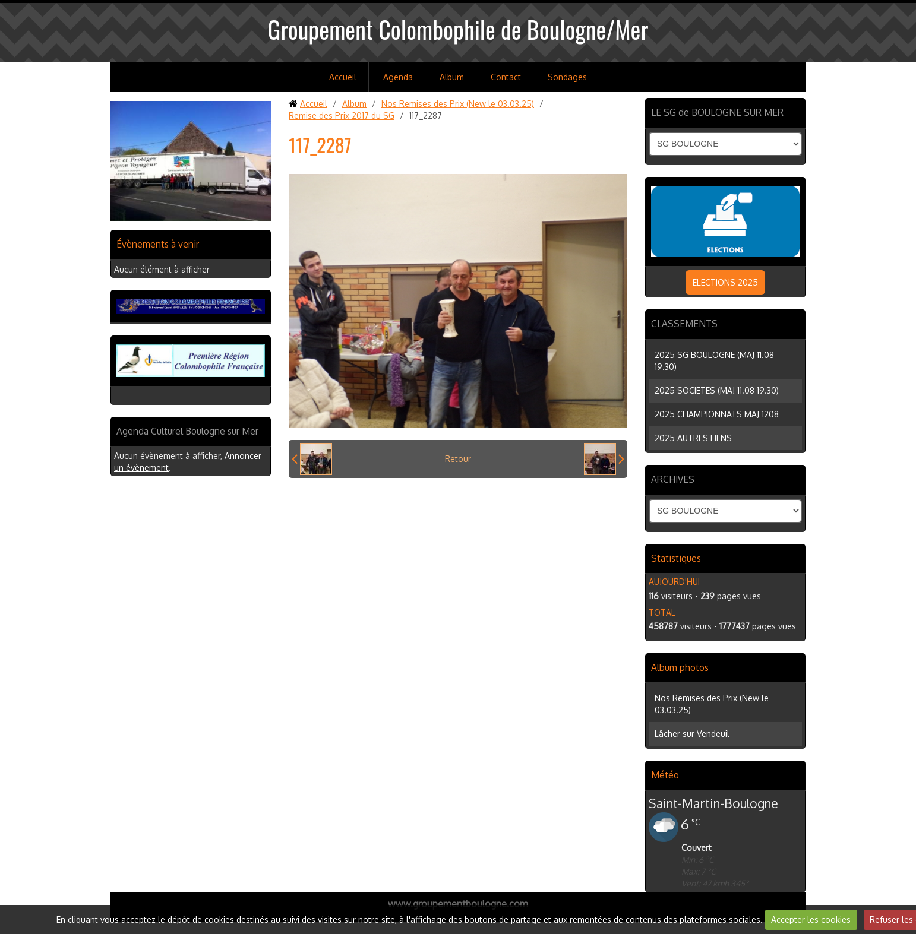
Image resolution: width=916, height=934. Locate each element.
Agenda (398, 77)
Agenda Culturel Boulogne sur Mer (187, 431)
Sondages (567, 77)
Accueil (342, 77)
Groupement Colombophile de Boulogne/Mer (458, 29)
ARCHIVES (672, 479)
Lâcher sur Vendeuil (692, 734)
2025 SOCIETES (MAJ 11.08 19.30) (717, 390)
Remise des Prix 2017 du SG (341, 115)
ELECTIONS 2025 (725, 282)
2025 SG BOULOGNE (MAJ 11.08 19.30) (714, 361)
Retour (458, 459)
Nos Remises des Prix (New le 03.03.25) (457, 104)
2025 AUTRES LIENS (693, 438)
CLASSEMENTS (684, 324)
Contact (506, 77)
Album (452, 77)
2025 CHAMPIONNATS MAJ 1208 (717, 414)
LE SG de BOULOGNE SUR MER (717, 112)
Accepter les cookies (811, 919)
